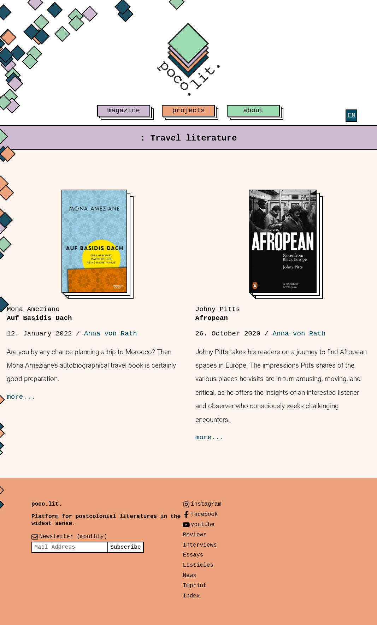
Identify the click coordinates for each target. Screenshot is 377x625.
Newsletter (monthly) (73, 537)
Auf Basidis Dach (39, 313)
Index (191, 596)
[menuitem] (351, 115)
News (189, 575)
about (253, 110)
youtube (202, 525)
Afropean (217, 313)
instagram (206, 504)
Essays (193, 555)
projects (188, 110)
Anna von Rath (110, 334)
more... (21, 397)
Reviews (194, 535)
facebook (204, 514)
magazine (123, 110)
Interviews (200, 545)
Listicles (198, 565)
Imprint (194, 586)
